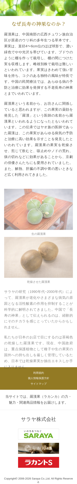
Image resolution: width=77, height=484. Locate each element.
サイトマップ (39, 383)
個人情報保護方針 (38, 378)
